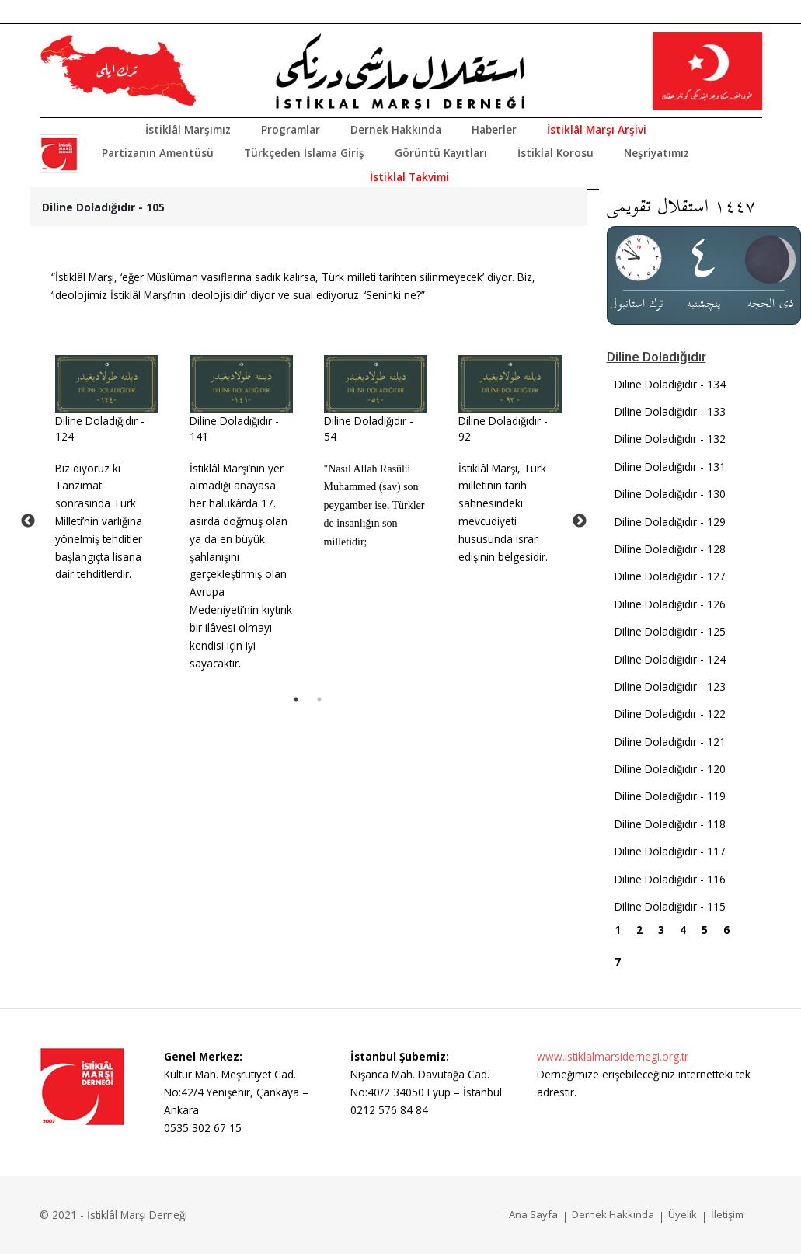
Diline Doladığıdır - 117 (670, 851)
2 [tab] (319, 699)
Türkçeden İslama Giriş (304, 152)
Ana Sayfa (533, 1214)
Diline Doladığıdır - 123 (670, 686)
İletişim (727, 1214)
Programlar (290, 129)
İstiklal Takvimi (409, 176)
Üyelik (682, 1214)
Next (579, 521)
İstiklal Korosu (555, 152)
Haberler (494, 129)
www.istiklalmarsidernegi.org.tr (612, 1056)
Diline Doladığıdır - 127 (670, 576)
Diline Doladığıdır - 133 (670, 411)
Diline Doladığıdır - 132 (670, 438)
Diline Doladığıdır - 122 (670, 713)
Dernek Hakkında (395, 129)
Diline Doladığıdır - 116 (670, 879)
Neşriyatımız (656, 152)
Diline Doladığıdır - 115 (670, 906)
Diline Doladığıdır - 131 (670, 466)
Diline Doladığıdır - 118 (670, 824)
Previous (28, 521)
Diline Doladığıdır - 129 (670, 521)
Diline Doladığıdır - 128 (670, 549)
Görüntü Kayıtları (441, 152)
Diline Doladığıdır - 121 (670, 741)
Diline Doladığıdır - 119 (670, 796)
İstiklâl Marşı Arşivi (596, 129)
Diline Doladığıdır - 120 (670, 768)
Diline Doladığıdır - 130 (670, 493)
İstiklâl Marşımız (188, 129)
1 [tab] (296, 699)
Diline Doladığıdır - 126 (670, 604)
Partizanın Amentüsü (158, 152)
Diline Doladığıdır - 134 (670, 384)
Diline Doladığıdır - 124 (670, 659)
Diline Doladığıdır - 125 (670, 631)
